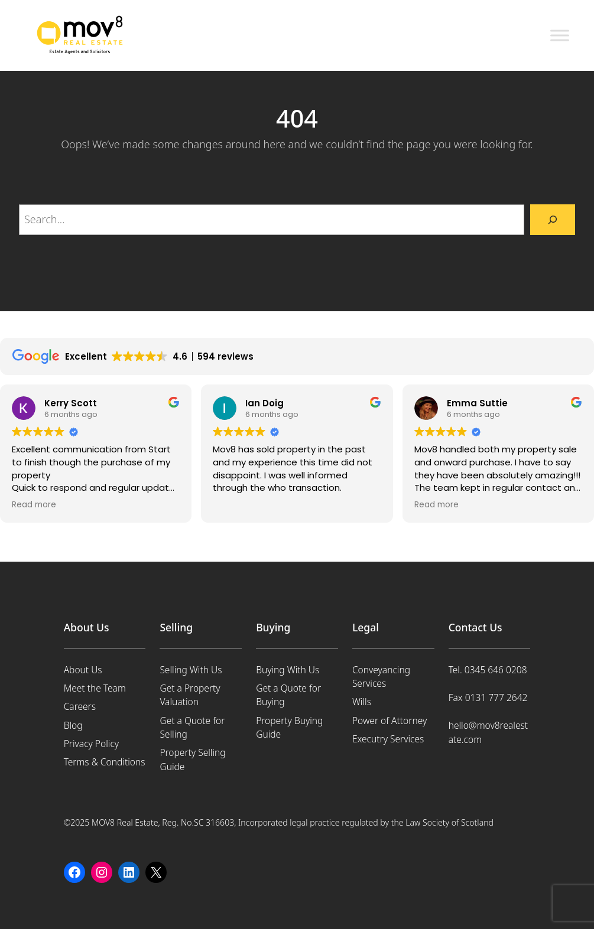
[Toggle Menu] (559, 35)
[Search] (552, 219)
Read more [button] (34, 505)
